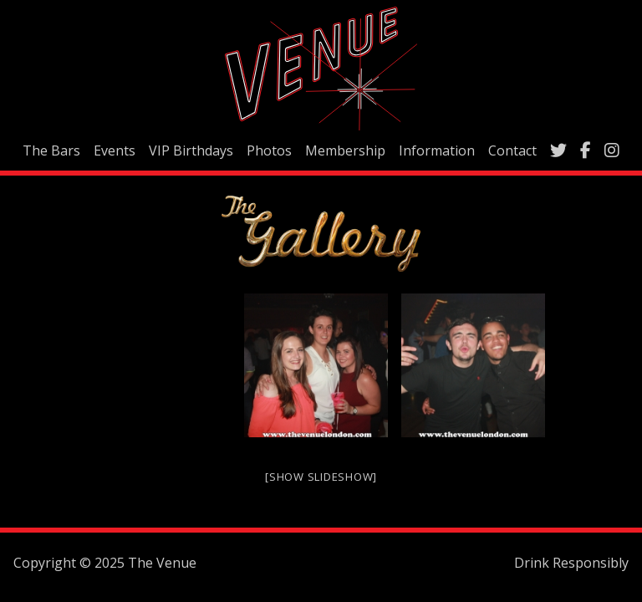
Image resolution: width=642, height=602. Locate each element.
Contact (512, 150)
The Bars (51, 150)
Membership (345, 150)
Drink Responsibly (571, 563)
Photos (269, 150)
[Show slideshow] (321, 476)
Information (437, 150)
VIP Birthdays (191, 150)
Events (114, 150)
